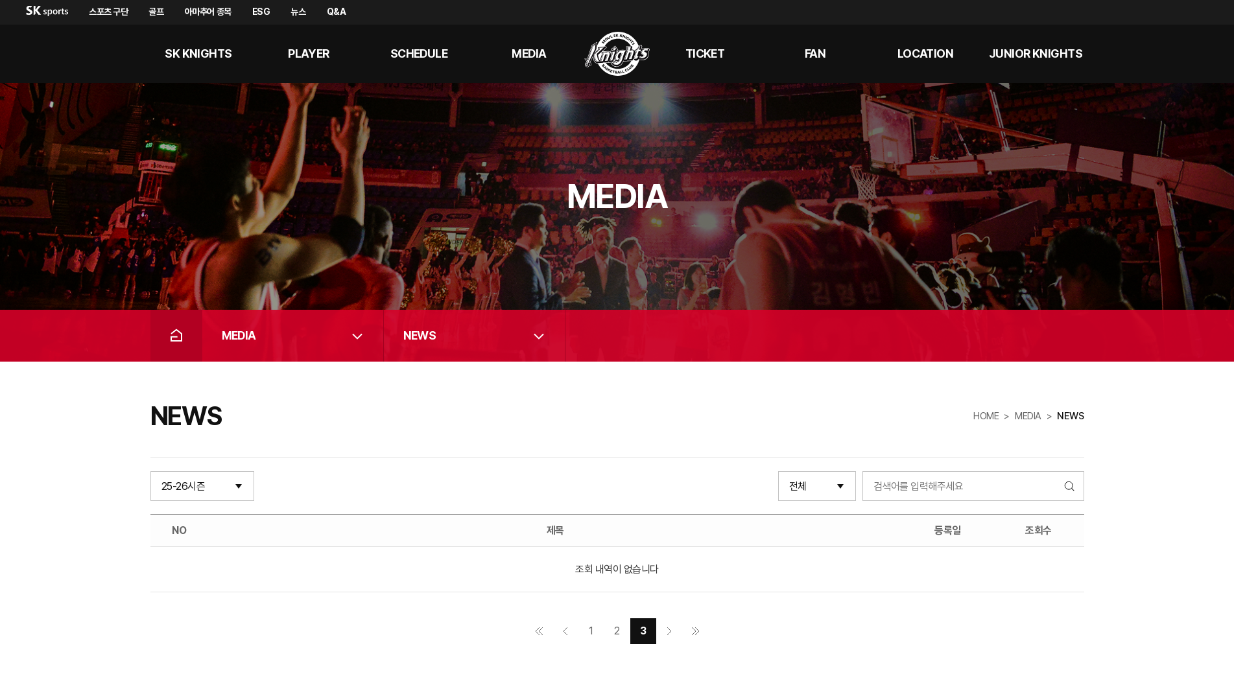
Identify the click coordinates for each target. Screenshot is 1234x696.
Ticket (705, 53)
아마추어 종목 (208, 11)
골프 (155, 11)
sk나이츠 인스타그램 (1199, 53)
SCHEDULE (419, 53)
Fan (815, 53)
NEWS (419, 335)
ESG (261, 11)
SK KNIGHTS (198, 53)
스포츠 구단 (108, 11)
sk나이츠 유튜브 (1167, 53)
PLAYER (308, 53)
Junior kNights (1035, 53)
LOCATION (925, 53)
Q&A (336, 11)
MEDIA (529, 53)
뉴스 (298, 11)
